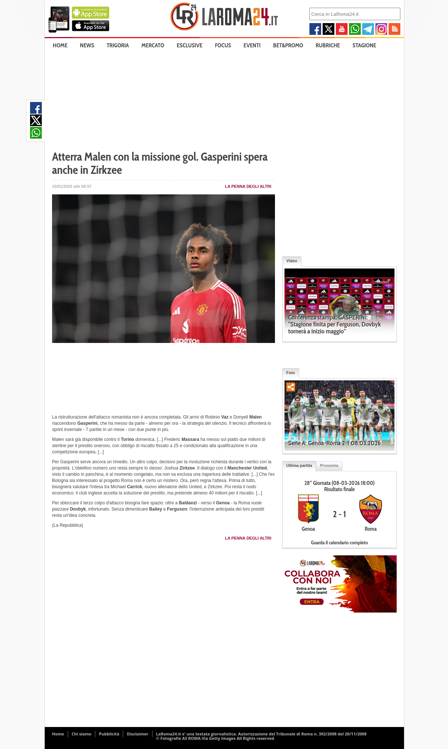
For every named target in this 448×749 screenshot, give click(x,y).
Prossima (329, 465)
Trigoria (118, 45)
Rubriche (328, 45)
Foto (290, 372)
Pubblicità (109, 734)
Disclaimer (137, 734)
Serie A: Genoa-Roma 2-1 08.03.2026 (334, 443)
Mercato (153, 45)
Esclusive (189, 45)
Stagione (365, 45)
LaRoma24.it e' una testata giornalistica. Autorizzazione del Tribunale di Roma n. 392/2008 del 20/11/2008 (261, 734)
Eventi (251, 45)
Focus (223, 45)
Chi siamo (82, 734)
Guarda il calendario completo (339, 542)
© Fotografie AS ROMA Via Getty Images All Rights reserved (215, 738)
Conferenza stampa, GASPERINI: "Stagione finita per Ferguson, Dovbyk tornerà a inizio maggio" (334, 324)
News (87, 45)
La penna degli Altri (248, 186)
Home (60, 45)
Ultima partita (299, 465)
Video (291, 261)
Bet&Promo (288, 45)
